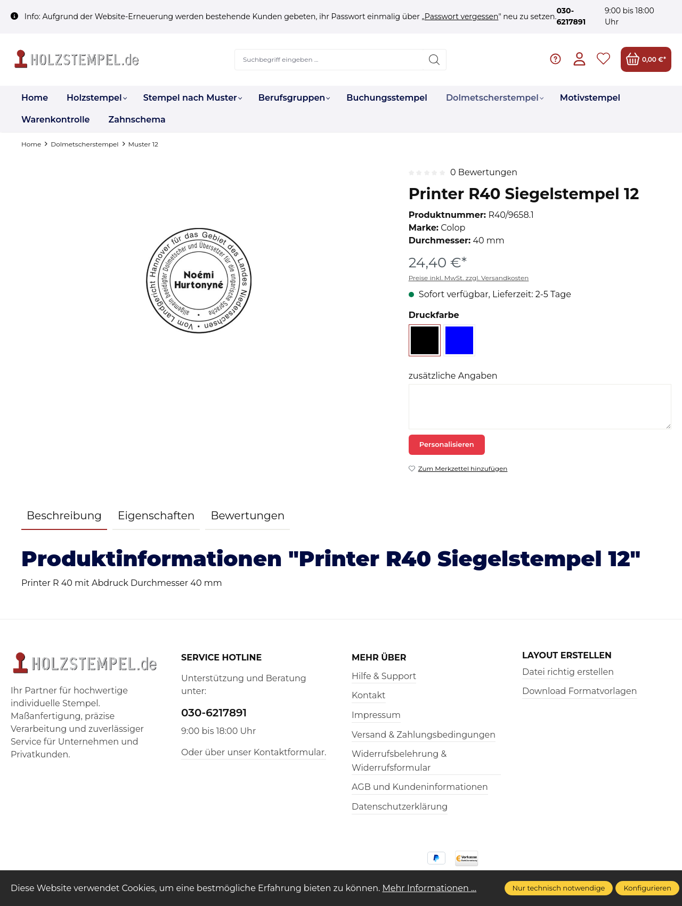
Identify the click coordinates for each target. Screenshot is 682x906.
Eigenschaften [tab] (156, 515)
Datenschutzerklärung (400, 807)
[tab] (64, 516)
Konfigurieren (647, 888)
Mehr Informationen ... (430, 888)
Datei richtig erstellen (568, 672)
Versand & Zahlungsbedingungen (424, 735)
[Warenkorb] (646, 59)
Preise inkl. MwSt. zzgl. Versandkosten (469, 278)
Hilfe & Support (384, 676)
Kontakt (369, 695)
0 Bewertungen (483, 172)
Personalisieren (446, 444)
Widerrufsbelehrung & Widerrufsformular (399, 761)
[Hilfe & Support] (555, 59)
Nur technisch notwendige (559, 888)
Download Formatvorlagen (579, 691)
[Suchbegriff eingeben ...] (329, 59)
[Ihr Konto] (579, 59)
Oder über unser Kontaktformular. (253, 752)
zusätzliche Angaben (453, 376)
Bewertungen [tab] (247, 515)
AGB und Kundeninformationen (420, 787)
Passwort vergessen (462, 16)
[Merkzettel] (603, 59)
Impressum (376, 715)
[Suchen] (434, 59)
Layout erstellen (567, 655)
